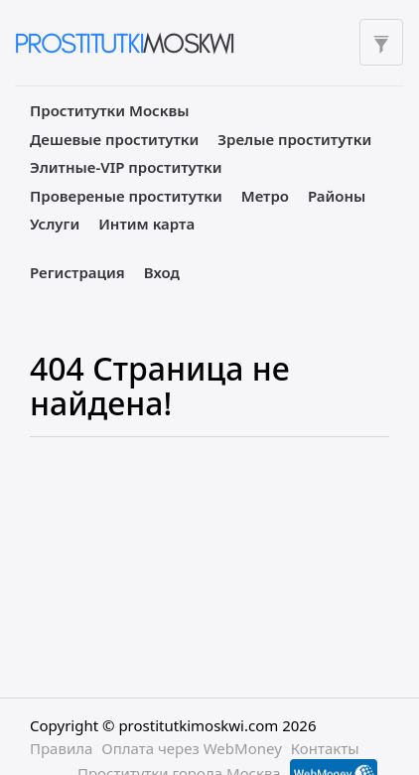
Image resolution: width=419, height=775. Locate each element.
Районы (336, 196)
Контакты (325, 748)
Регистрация (77, 272)
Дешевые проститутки (114, 139)
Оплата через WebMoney (191, 748)
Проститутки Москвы (110, 110)
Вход (162, 272)
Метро (265, 196)
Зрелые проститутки (294, 139)
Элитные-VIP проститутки (126, 167)
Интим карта (146, 223)
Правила (61, 748)
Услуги (54, 223)
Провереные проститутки (126, 196)
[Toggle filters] (381, 42)
